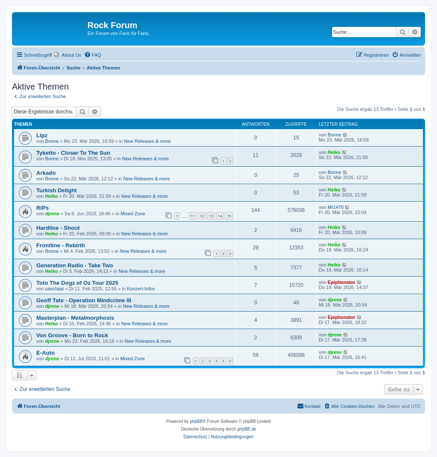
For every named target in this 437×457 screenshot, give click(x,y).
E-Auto (45, 353)
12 (202, 216)
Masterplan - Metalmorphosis (75, 318)
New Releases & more (147, 141)
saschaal (54, 288)
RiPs (42, 208)
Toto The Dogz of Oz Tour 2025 (77, 283)
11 (192, 216)
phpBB (196, 421)
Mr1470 (336, 207)
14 (220, 216)
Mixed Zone (133, 213)
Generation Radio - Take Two (74, 265)
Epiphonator (341, 282)
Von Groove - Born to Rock (72, 335)
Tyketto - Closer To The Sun (73, 153)
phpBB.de (246, 429)
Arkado (45, 173)
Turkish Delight (56, 190)
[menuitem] (67, 55)
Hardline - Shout (58, 228)
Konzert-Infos (140, 288)
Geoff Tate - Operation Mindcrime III (83, 300)
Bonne (52, 141)
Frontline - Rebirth (60, 245)
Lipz (41, 135)
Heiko (334, 152)
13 (211, 216)
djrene (52, 213)
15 (229, 216)
